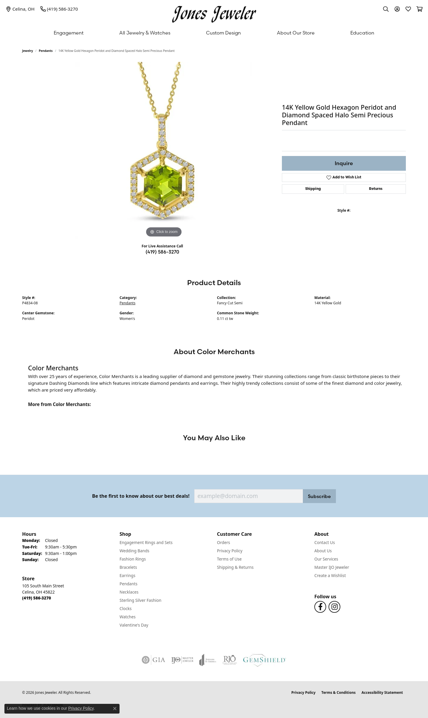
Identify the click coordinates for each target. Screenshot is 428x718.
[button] (385, 9)
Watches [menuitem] (127, 617)
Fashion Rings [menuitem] (133, 559)
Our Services (326, 559)
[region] (163, 150)
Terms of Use (229, 559)
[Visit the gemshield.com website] (264, 660)
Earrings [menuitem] (127, 575)
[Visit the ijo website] (182, 660)
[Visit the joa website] (207, 660)
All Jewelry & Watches (144, 33)
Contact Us (324, 542)
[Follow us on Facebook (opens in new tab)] (320, 607)
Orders (223, 542)
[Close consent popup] (115, 708)
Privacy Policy (229, 550)
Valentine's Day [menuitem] (134, 625)
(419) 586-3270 (162, 252)
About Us (323, 550)
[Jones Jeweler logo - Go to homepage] (214, 13)
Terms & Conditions (338, 692)
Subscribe (319, 496)
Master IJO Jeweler (331, 567)
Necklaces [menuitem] (129, 592)
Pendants (46, 51)
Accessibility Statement (382, 692)
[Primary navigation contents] (214, 33)
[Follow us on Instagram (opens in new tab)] (334, 607)
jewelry (27, 51)
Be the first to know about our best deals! (141, 496)
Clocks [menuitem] (126, 608)
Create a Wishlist (330, 575)
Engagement (69, 33)
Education (362, 33)
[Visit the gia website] (153, 660)
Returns (376, 189)
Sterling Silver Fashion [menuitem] (140, 600)
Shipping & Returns (235, 567)
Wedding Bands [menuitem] (134, 550)
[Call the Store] (36, 598)
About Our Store (296, 33)
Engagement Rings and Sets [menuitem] (146, 542)
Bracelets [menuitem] (128, 567)
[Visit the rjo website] (229, 660)
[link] (20, 9)
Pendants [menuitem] (128, 583)
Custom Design (223, 33)
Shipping (313, 189)
